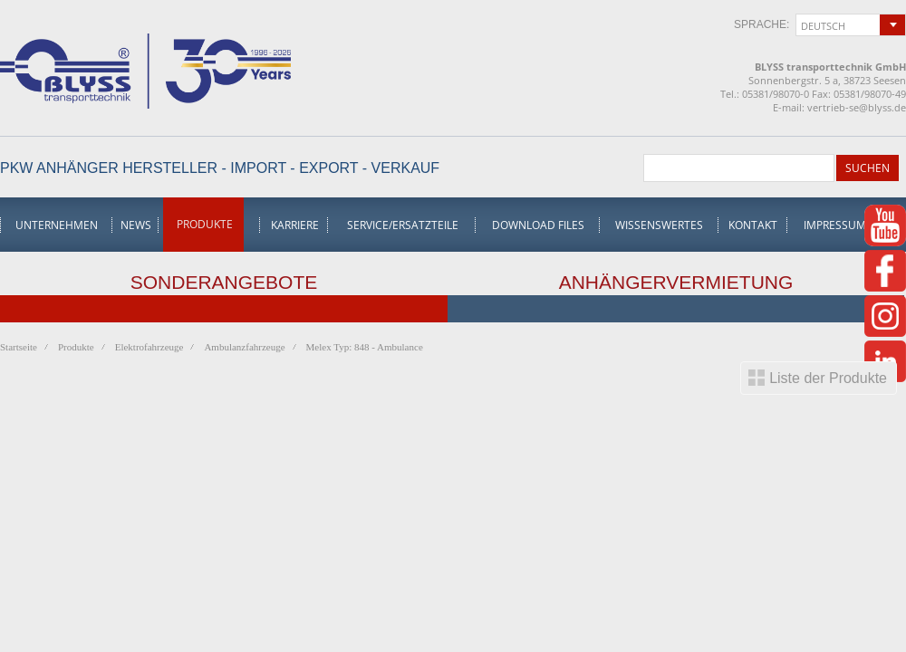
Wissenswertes (659, 225)
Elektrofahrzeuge (149, 346)
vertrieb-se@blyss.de (856, 107)
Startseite (18, 346)
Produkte (205, 224)
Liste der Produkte (828, 378)
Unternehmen (56, 225)
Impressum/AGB (848, 225)
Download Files (538, 225)
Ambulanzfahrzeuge (244, 346)
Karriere (295, 225)
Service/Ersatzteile (402, 225)
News (135, 225)
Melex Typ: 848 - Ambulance (364, 346)
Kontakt (752, 225)
